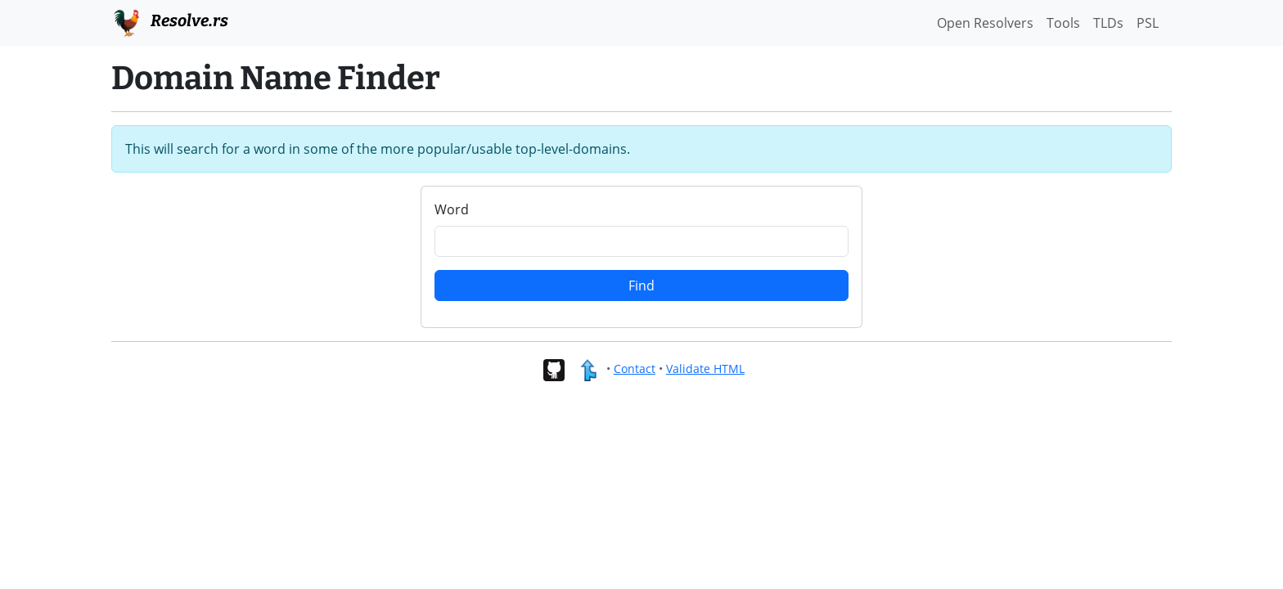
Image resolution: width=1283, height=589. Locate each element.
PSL (1148, 23)
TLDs (1108, 23)
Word (451, 209)
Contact (634, 368)
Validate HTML (705, 368)
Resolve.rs (169, 21)
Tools (1063, 23)
